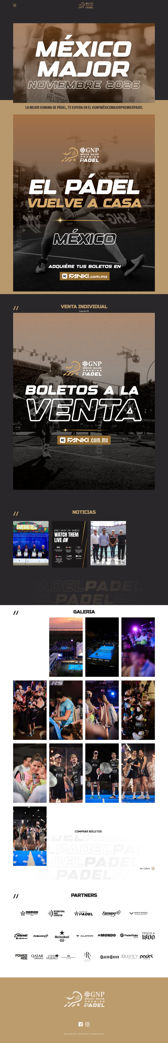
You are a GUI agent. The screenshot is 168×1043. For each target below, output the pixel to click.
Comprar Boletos (88, 831)
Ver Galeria (145, 868)
